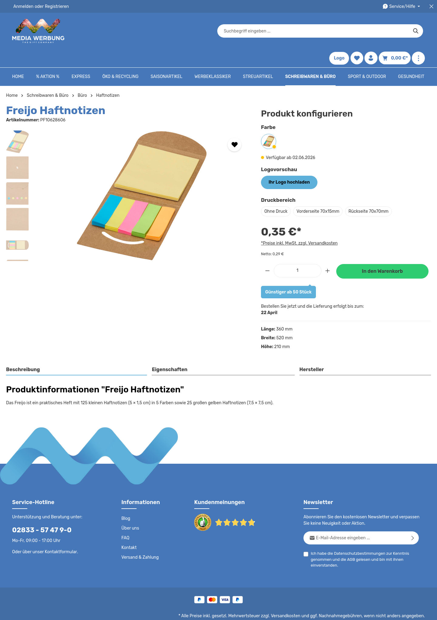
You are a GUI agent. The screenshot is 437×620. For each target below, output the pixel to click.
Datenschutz (223, 610)
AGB (350, 541)
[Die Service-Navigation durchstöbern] (402, 6)
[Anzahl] (297, 252)
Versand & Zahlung (139, 539)
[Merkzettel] (358, 31)
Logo (341, 31)
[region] (127, 177)
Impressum (302, 610)
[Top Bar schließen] (431, 6)
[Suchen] (314, 31)
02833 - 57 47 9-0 (38, 511)
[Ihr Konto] (373, 31)
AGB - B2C (250, 610)
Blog (125, 500)
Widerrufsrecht (357, 610)
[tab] (76, 351)
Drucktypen (328, 610)
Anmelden (22, 6)
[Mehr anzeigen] (418, 31)
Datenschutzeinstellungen (400, 610)
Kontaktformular (59, 533)
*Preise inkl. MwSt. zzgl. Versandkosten (298, 224)
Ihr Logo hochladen (288, 163)
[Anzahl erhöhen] (327, 252)
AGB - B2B (276, 610)
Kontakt (128, 529)
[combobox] (211, 31)
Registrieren (54, 6)
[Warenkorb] (396, 31)
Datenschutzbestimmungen (357, 535)
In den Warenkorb (382, 253)
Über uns (130, 509)
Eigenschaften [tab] (168, 351)
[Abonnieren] (413, 519)
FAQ (125, 519)
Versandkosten (292, 597)
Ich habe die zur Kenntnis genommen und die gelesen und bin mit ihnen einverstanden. (357, 540)
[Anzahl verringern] (267, 252)
